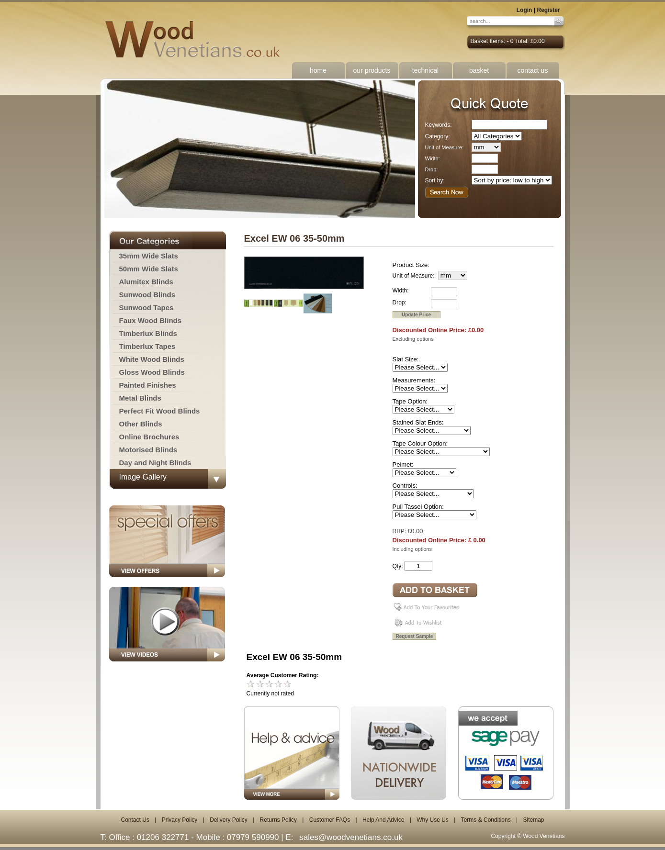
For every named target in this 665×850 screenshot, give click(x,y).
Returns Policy (278, 819)
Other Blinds (140, 424)
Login (524, 10)
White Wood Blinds (151, 359)
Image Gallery (143, 477)
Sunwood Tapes (146, 307)
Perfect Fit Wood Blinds (159, 411)
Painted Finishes (147, 385)
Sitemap (533, 819)
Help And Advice (383, 819)
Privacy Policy (180, 819)
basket (479, 70)
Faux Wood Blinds (150, 320)
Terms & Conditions (486, 819)
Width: (432, 158)
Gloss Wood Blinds (152, 372)
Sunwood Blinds (147, 295)
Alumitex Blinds (146, 282)
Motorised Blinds (148, 450)
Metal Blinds (140, 398)
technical (425, 70)
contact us (533, 70)
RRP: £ (402, 531)
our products (372, 70)
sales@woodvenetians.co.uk (351, 837)
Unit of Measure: (444, 147)
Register (548, 10)
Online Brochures (149, 437)
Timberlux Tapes (147, 346)
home (318, 70)
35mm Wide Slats (148, 256)
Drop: (431, 169)
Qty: (398, 566)
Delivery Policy (229, 819)
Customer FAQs (329, 819)
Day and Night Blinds (155, 463)
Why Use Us (433, 819)
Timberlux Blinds (148, 333)
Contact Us (135, 819)
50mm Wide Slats (148, 269)
